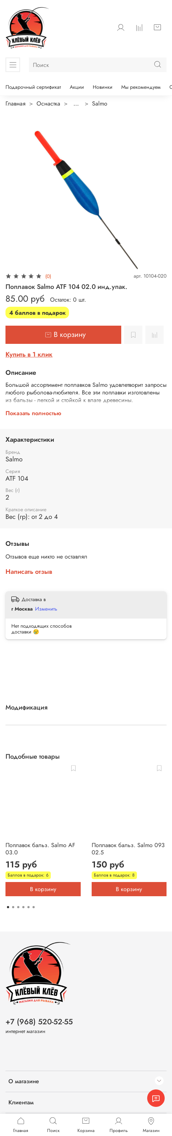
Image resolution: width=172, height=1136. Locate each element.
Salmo (99, 103)
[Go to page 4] (23, 907)
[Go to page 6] (34, 907)
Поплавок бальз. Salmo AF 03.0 (40, 848)
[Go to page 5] (28, 907)
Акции (77, 87)
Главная (15, 103)
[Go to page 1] (8, 907)
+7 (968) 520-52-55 (39, 1021)
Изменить (46, 608)
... (76, 103)
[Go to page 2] (13, 907)
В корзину (43, 889)
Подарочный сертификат (33, 87)
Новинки (102, 87)
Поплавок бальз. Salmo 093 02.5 (128, 848)
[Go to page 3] (18, 907)
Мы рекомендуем (141, 87)
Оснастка (48, 103)
